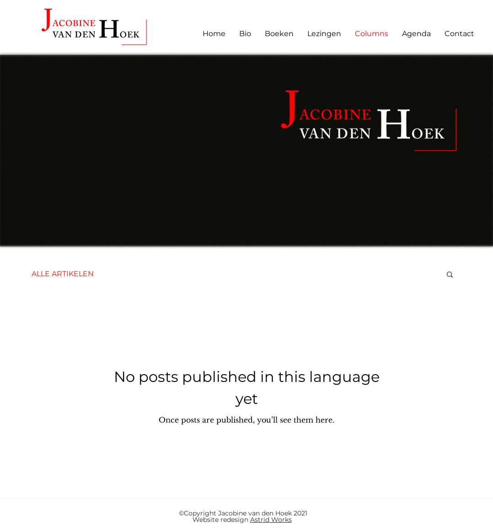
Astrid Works (271, 519)
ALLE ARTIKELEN (63, 273)
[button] (449, 275)
